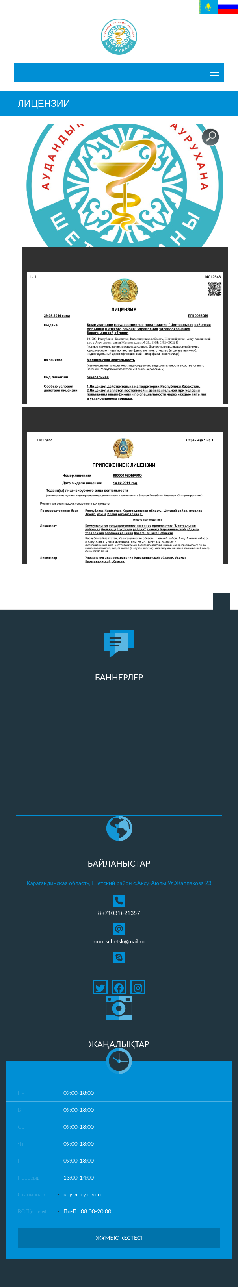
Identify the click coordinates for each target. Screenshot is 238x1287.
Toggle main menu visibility (215, 70)
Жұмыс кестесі (119, 1237)
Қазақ (206, 4)
